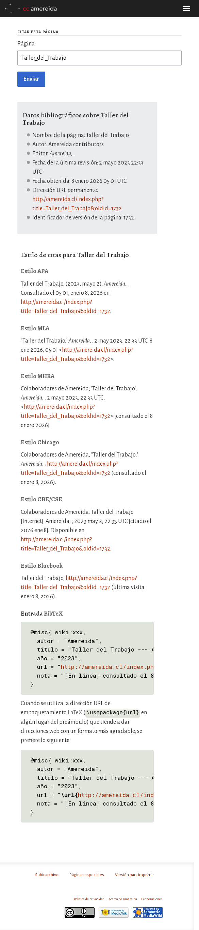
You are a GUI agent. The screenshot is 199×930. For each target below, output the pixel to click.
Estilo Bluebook (42, 566)
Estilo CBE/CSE (41, 499)
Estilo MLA (35, 328)
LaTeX (75, 713)
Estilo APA (34, 271)
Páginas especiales (86, 874)
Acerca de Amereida (123, 898)
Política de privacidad (89, 898)
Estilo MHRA (37, 376)
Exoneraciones (152, 898)
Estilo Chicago (40, 442)
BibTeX (53, 613)
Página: (26, 44)
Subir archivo (47, 874)
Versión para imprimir (134, 874)
